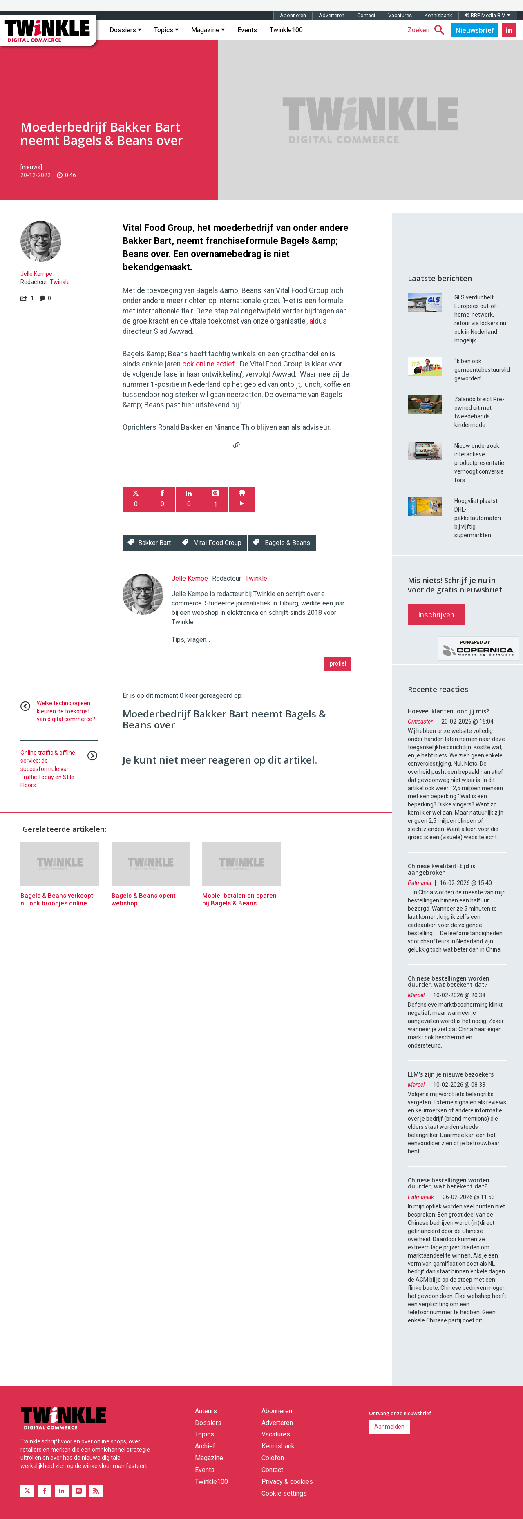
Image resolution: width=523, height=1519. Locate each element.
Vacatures (400, 15)
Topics (166, 30)
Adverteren (331, 15)
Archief (205, 1446)
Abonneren (293, 15)
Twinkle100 (286, 30)
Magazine (208, 30)
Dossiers (125, 30)
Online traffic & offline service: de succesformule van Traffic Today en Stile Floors (47, 769)
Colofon (273, 1458)
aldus (318, 321)
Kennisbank (438, 15)
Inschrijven (436, 614)
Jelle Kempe (36, 273)
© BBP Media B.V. (487, 15)
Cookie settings (284, 1493)
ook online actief (208, 364)
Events (247, 30)
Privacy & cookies (287, 1481)
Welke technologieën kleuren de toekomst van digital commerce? (66, 711)
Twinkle (60, 282)
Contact (366, 15)
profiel (338, 663)
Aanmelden (389, 1426)
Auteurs (206, 1411)
